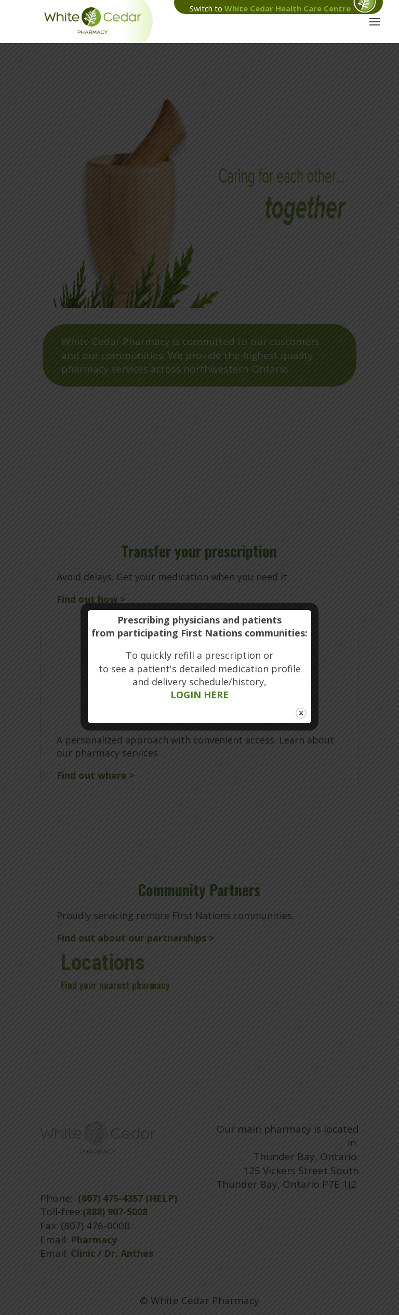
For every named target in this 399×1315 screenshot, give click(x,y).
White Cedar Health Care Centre (287, 8)
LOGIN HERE (199, 694)
